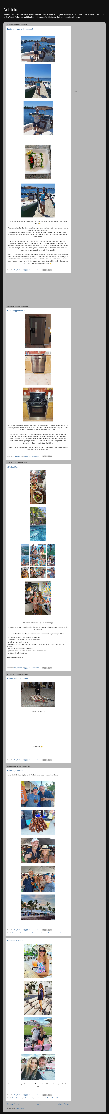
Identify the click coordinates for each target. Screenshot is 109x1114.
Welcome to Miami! (15, 940)
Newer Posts (13, 1104)
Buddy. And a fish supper (17, 678)
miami (44, 1098)
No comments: (34, 270)
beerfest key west (32, 933)
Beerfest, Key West (15, 771)
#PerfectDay (12, 467)
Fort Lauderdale (28, 1098)
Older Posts (63, 1104)
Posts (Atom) (20, 1108)
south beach (57, 1098)
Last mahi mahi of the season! (20, 29)
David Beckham (17, 1098)
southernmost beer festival (54, 933)
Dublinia (10, 10)
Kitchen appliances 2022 (17, 311)
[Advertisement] (38, 289)
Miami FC (50, 1098)
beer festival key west (19, 933)
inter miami (37, 1098)
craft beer (42, 933)
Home (38, 1104)
